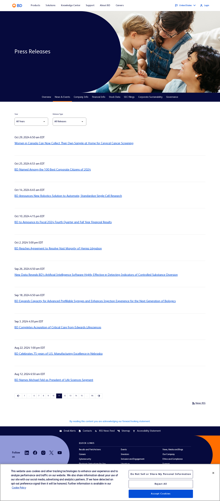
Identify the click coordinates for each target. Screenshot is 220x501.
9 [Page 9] (49, 396)
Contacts (85, 432)
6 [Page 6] (35, 396)
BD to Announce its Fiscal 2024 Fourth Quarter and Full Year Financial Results (63, 222)
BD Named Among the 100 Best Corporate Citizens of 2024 (53, 169)
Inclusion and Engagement (133, 460)
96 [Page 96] (93, 396)
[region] (110, 482)
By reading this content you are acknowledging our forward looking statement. (110, 422)
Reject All (161, 484)
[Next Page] (99, 395)
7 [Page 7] (39, 396)
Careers (82, 456)
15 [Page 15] (82, 396)
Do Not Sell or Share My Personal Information (160, 474)
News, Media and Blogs (173, 451)
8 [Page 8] (44, 396)
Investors (125, 456)
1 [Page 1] (25, 396)
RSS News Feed (105, 432)
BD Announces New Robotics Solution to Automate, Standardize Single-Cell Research (68, 196)
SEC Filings (129, 97)
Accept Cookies (160, 494)
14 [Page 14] (77, 396)
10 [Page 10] (54, 396)
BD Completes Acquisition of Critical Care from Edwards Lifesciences (58, 327)
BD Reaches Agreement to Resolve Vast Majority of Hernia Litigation (58, 248)
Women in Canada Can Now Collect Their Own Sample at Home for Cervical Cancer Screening (74, 143)
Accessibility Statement (147, 432)
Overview (46, 97)
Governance (172, 97)
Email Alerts (67, 432)
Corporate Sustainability (150, 97)
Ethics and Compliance (173, 460)
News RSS (198, 403)
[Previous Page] (18, 395)
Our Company (169, 456)
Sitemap (123, 432)
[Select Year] (31, 122)
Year (16, 114)
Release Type (58, 114)
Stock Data (114, 97)
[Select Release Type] (69, 122)
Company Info (81, 97)
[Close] (213, 472)
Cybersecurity (85, 460)
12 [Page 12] (65, 396)
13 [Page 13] (71, 396)
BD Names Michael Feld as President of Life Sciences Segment (54, 380)
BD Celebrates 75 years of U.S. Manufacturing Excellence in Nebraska (59, 353)
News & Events (62, 97)
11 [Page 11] (60, 396)
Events (124, 451)
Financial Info (98, 97)
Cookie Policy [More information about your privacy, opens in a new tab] (19, 487)
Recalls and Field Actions (90, 451)
